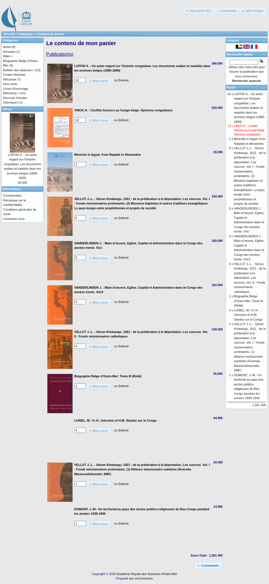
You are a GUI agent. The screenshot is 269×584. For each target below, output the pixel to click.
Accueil (9, 34)
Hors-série (10, 84)
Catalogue (25, 34)
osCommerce (143, 578)
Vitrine (7, 109)
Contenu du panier (50, 34)
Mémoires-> (11, 93)
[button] (198, 11)
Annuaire (9, 51)
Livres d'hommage (15, 88)
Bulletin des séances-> (18, 70)
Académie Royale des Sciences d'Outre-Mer (147, 574)
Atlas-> (8, 56)
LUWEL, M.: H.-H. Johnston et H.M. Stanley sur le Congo (248, 315)
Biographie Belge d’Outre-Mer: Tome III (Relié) (248, 301)
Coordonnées (12, 195)
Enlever (123, 80)
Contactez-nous (14, 218)
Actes (7, 47)
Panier (231, 87)
